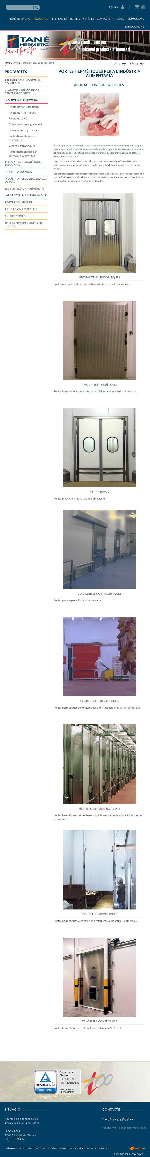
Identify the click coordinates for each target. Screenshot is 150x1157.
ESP (124, 63)
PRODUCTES (12, 63)
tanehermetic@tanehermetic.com (124, 1127)
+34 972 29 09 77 (119, 1119)
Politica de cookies (85, 1148)
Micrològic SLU (137, 1154)
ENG (132, 63)
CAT (115, 63)
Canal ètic (103, 1148)
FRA (142, 63)
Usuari (116, 7)
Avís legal (11, 1148)
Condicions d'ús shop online (57, 1148)
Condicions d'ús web (29, 1148)
